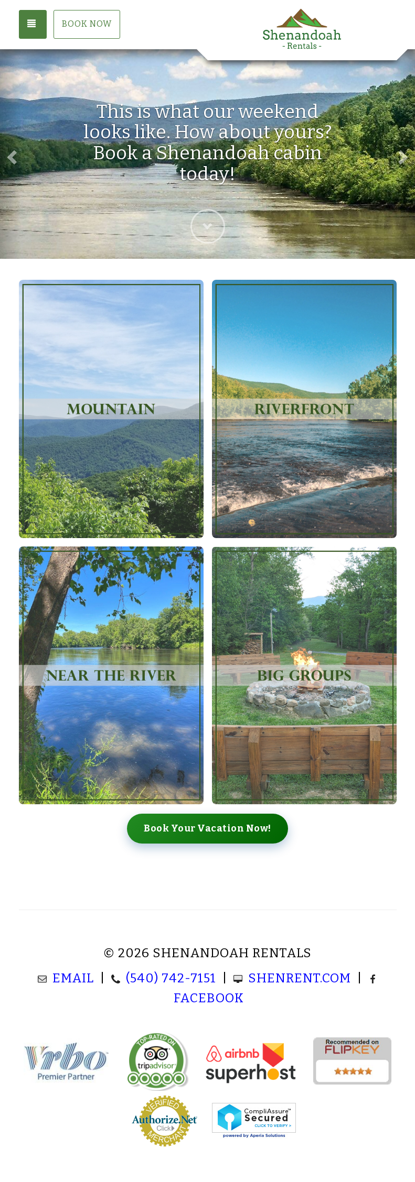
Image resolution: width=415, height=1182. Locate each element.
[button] (10, 154)
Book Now (87, 24)
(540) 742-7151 (171, 978)
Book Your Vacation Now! (207, 828)
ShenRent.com (299, 978)
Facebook (209, 998)
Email (73, 978)
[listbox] (207, 154)
